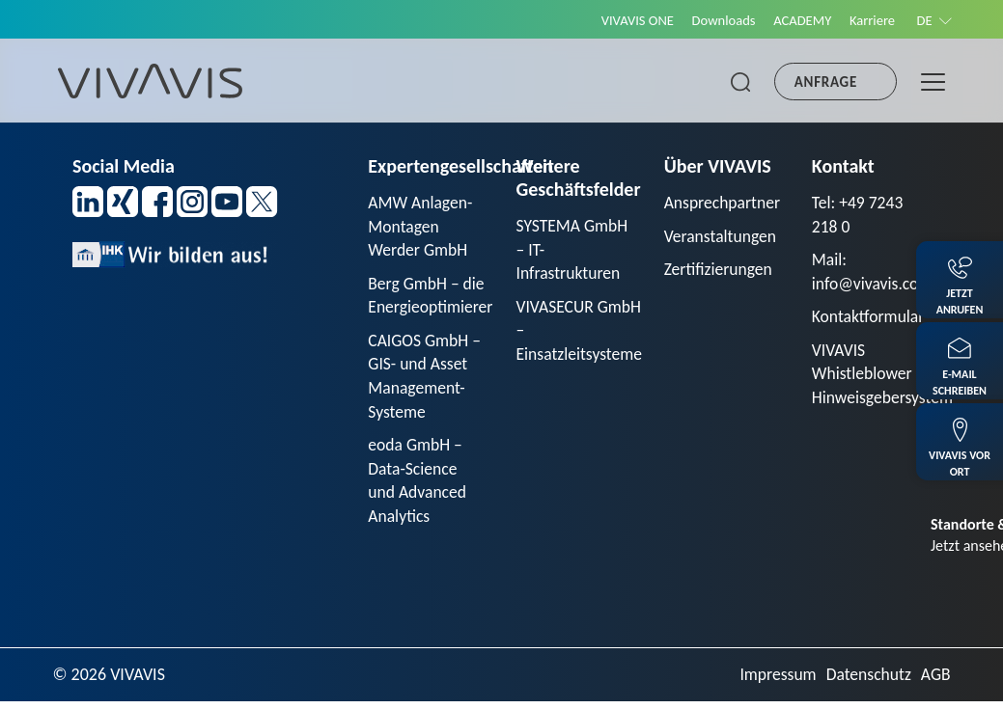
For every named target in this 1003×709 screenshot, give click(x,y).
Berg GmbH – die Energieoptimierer (431, 297)
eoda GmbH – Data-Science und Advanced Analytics (418, 487)
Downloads (713, 20)
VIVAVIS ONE (624, 20)
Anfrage (825, 82)
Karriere (868, 20)
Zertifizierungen (719, 270)
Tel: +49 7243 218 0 (858, 214)
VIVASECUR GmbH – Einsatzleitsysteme (580, 333)
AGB (935, 681)
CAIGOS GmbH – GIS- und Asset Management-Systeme (426, 380)
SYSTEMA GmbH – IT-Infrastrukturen (572, 250)
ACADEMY (795, 20)
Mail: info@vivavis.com (873, 272)
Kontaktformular (870, 319)
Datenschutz (866, 681)
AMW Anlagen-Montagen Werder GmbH (421, 226)
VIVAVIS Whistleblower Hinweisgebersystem (884, 377)
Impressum (774, 681)
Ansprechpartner (724, 202)
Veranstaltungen (721, 236)
